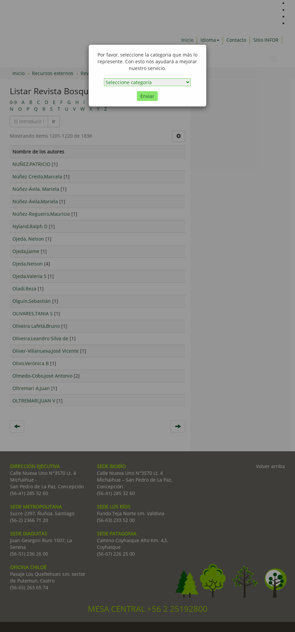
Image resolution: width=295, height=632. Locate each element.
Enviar (147, 96)
